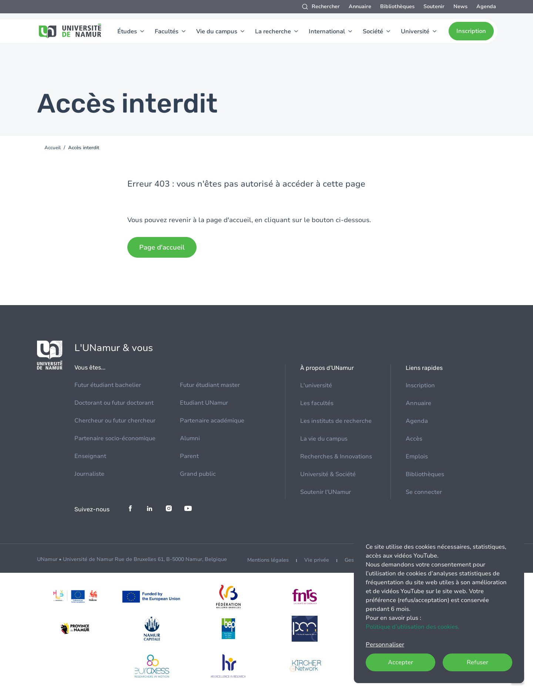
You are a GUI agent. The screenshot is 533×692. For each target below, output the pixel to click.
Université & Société (328, 474)
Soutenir (434, 6)
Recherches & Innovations (336, 456)
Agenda (486, 6)
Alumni (190, 438)
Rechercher (326, 6)
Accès (414, 439)
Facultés (166, 31)
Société (373, 31)
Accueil (52, 148)
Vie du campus (216, 31)
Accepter (400, 662)
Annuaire (360, 6)
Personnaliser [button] (385, 645)
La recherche (273, 31)
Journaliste (89, 474)
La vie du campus (324, 439)
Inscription (471, 31)
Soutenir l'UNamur (325, 492)
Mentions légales (268, 560)
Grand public (198, 474)
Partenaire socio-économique (114, 438)
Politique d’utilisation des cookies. (412, 627)
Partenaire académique (212, 421)
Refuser (477, 662)
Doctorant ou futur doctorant (114, 403)
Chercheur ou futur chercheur (114, 421)
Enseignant (90, 456)
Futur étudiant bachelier (107, 385)
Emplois (417, 456)
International (327, 31)
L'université (316, 385)
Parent (189, 456)
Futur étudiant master (210, 385)
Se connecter (424, 492)
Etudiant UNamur (204, 403)
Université (415, 31)
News (460, 6)
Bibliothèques (397, 6)
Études (127, 31)
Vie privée (316, 560)
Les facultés (316, 403)
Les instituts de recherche (336, 421)
